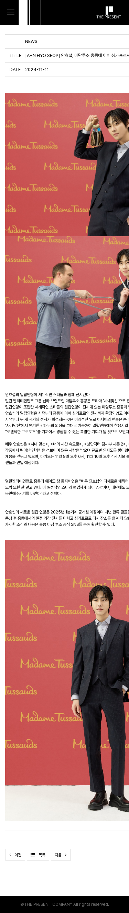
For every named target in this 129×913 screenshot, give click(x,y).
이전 (15, 855)
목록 (38, 855)
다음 (61, 855)
